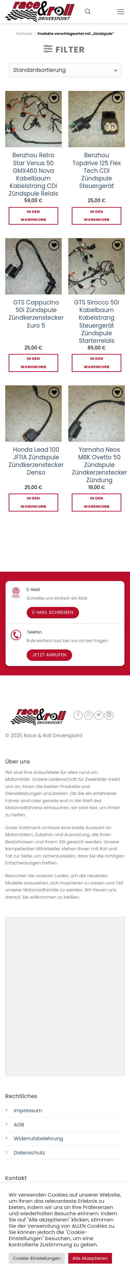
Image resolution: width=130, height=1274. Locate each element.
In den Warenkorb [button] (33, 216)
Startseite (24, 33)
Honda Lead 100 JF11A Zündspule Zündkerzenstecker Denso (36, 461)
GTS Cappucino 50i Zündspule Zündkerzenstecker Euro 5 (36, 314)
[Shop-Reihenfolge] (65, 70)
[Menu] (120, 11)
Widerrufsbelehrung (38, 1137)
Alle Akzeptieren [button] (90, 1258)
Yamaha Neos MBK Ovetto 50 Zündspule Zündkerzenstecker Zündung (99, 465)
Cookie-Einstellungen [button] (37, 1258)
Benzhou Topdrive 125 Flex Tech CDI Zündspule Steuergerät (96, 170)
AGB (19, 1124)
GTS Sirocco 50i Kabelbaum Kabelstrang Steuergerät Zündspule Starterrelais (96, 322)
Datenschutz (30, 1152)
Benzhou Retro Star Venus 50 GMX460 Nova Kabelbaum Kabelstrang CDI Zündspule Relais (33, 174)
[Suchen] (87, 11)
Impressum (28, 1109)
